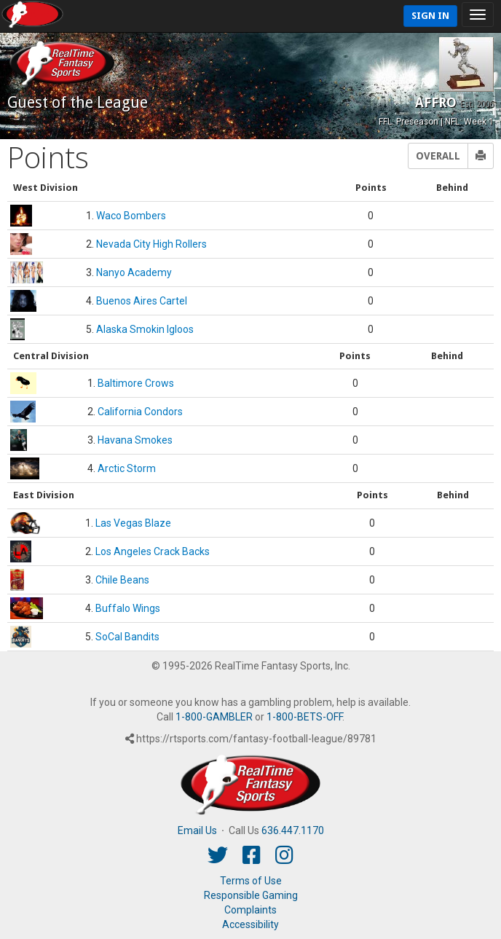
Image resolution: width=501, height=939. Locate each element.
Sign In (430, 15)
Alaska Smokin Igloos (145, 329)
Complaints (250, 910)
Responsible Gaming (251, 895)
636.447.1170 (292, 830)
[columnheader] (168, 188)
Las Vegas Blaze (133, 523)
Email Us (197, 830)
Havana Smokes (135, 440)
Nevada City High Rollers (151, 244)
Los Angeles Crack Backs (152, 551)
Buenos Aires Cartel (141, 301)
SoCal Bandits (127, 637)
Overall (438, 156)
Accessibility (250, 924)
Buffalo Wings (127, 608)
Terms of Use (251, 881)
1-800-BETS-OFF (304, 717)
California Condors (140, 411)
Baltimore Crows (136, 383)
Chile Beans (122, 580)
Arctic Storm (127, 468)
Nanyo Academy (134, 272)
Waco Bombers (131, 215)
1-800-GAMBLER (214, 717)
